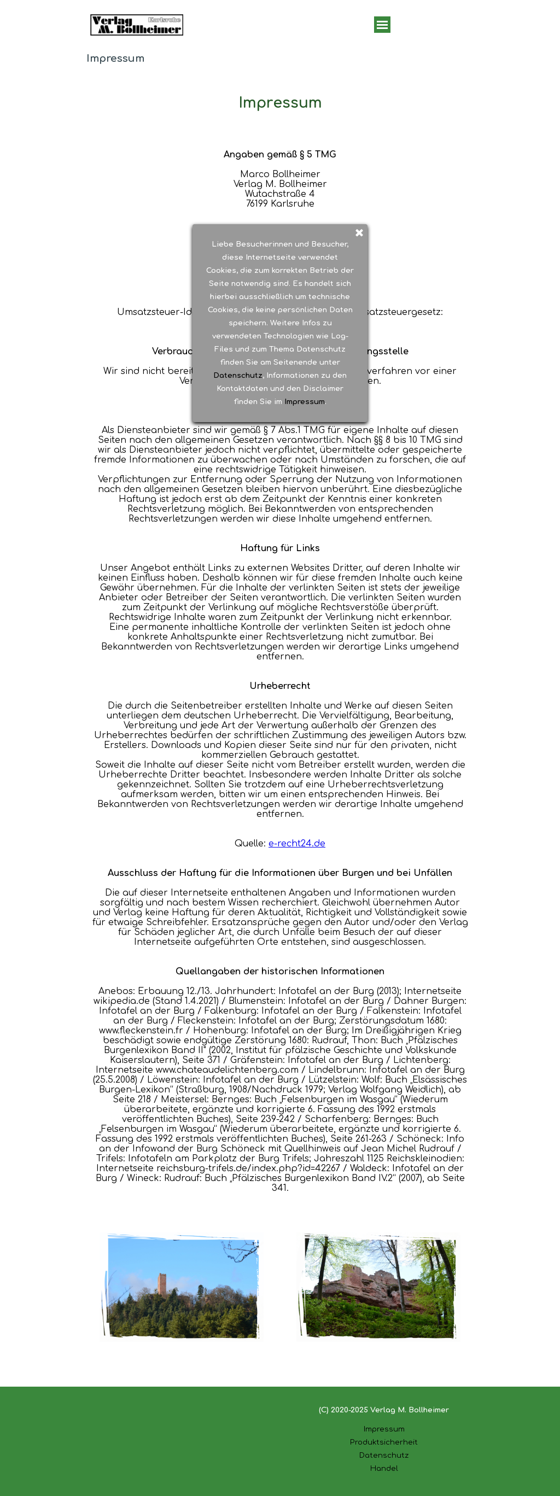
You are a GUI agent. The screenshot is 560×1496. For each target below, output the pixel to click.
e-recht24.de (297, 844)
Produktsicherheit (384, 1442)
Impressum (384, 1429)
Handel (384, 1468)
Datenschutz (384, 1455)
